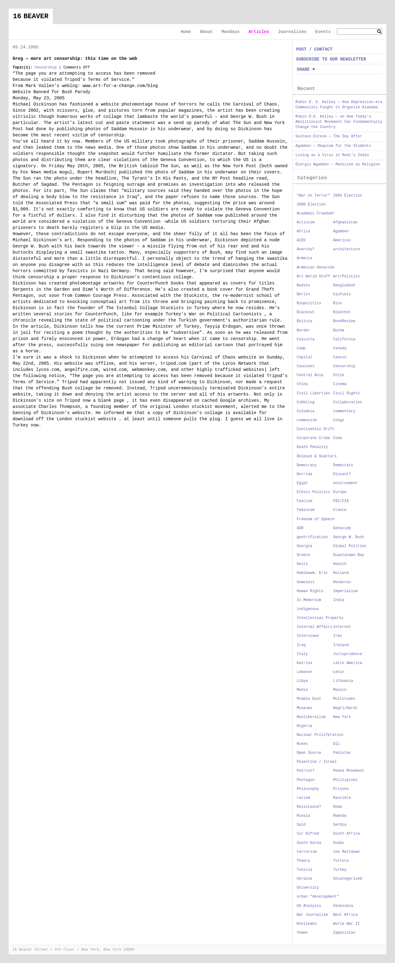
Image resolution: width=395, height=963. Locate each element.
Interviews (308, 636)
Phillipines (345, 780)
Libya (302, 681)
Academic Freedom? (316, 213)
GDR (300, 528)
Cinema (340, 384)
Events (323, 31)
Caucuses (306, 366)
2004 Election (347, 195)
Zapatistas (344, 933)
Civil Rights (346, 393)
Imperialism (345, 591)
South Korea (309, 843)
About (206, 31)
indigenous (308, 609)
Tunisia (304, 870)
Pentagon (306, 780)
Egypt (302, 483)
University (308, 888)
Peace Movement (348, 771)
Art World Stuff (313, 276)
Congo (338, 420)
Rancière (342, 798)
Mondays (231, 31)
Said (301, 825)
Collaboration (347, 402)
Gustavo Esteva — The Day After (329, 136)
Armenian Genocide (316, 267)
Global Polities (350, 546)
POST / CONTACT (314, 49)
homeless (306, 582)
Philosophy (308, 789)
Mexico (340, 690)
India (338, 600)
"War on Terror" (313, 195)
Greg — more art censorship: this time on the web (75, 58)
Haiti (302, 564)
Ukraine (304, 879)
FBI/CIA (341, 501)
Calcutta (306, 339)
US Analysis (309, 906)
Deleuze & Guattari (317, 456)
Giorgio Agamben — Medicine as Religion (338, 164)
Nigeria (304, 726)
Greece (303, 555)
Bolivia (304, 321)
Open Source (309, 753)
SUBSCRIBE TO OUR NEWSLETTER (331, 59)
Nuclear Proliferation (320, 735)
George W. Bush (348, 537)
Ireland (341, 645)
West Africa (345, 915)
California (344, 339)
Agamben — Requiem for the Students (333, 146)
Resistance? (309, 807)
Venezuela (343, 906)
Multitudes (344, 699)
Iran (337, 636)
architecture (346, 249)
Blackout (306, 312)
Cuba (337, 438)
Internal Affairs (314, 627)
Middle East (309, 699)
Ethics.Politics (313, 492)
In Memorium (309, 600)
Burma (338, 330)
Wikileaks (307, 924)
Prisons (341, 789)
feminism (306, 510)
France (340, 510)
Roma (337, 807)
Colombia (306, 411)
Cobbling (306, 402)
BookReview (344, 321)
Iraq (301, 645)
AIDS (301, 240)
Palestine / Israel (317, 762)
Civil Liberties (313, 393)
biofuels (342, 294)
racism (303, 798)
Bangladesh (344, 285)
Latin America (347, 663)
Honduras (342, 582)
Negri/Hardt (345, 708)
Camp (301, 348)
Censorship (45, 67)
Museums (304, 708)
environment (345, 483)
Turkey (340, 870)
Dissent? (342, 474)
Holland (341, 573)
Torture (341, 861)
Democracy (307, 465)
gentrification (312, 537)
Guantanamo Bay (348, 555)
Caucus (340, 357)
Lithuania (343, 681)
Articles (258, 31)
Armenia (304, 258)
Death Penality (312, 447)
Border (303, 330)
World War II (346, 924)
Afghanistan (345, 222)
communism (307, 420)
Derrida (304, 474)
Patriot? (306, 771)
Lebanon (304, 672)
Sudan (338, 843)
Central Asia (310, 375)
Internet (342, 627)
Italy (302, 654)
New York (342, 717)
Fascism (304, 501)
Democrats (343, 465)
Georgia (304, 546)
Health (340, 564)
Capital (304, 357)
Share (303, 69)
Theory (303, 861)
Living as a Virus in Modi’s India (332, 155)
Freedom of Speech (316, 519)
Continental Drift (316, 429)
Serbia (340, 825)
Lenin (338, 672)
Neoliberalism (311, 717)
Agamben (341, 231)
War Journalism (312, 915)
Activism (306, 222)
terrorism (307, 852)
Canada (340, 348)
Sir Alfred (308, 834)
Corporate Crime (313, 438)
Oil (336, 744)
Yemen (302, 933)
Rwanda (340, 816)
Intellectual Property (320, 618)
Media (302, 690)
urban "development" (318, 897)
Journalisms (292, 31)
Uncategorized (347, 879)
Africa (303, 231)
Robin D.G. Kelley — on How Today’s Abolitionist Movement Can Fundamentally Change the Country (339, 121)
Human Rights (310, 591)
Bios (337, 303)
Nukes (302, 744)
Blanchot (342, 312)
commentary (344, 411)
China (302, 384)
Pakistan (342, 753)
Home (186, 31)
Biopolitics (309, 303)
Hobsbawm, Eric (312, 573)
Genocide (342, 528)
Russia (303, 816)
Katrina (304, 663)
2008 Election (311, 204)
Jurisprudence (347, 654)
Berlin (303, 294)
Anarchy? (306, 249)
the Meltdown (346, 852)
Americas (342, 240)
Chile (338, 375)
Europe (340, 492)
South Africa (346, 834)
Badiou (303, 285)
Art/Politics (346, 276)
